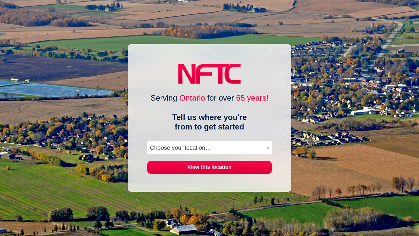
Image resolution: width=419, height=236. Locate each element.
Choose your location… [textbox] (180, 148)
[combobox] (209, 147)
